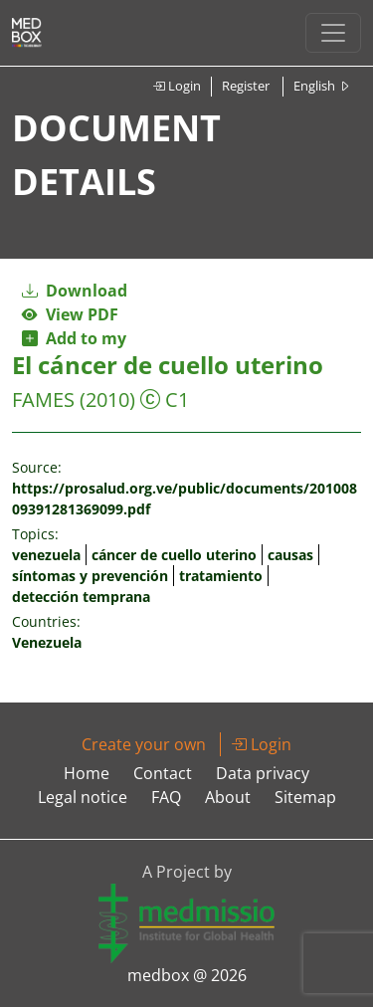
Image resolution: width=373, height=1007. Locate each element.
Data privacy (262, 773)
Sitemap (305, 797)
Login (176, 86)
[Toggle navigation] (333, 33)
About (228, 797)
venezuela (46, 554)
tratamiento (221, 575)
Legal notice (82, 797)
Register (246, 86)
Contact (162, 773)
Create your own (144, 744)
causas (290, 554)
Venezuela (47, 642)
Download (74, 291)
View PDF (70, 314)
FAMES (43, 399)
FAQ (166, 797)
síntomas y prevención (90, 575)
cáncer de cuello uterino (174, 554)
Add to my (74, 338)
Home (86, 773)
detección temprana (81, 596)
